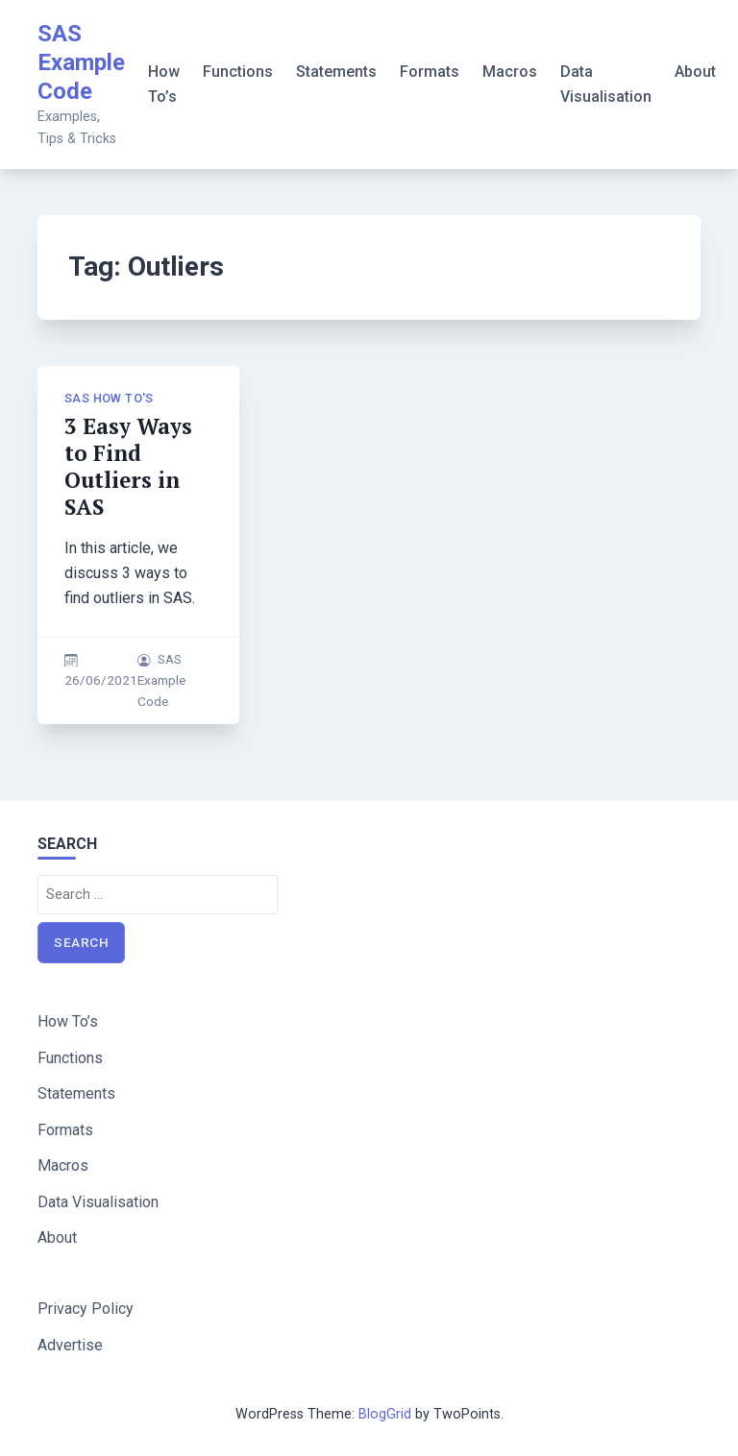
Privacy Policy (85, 1308)
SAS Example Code (81, 62)
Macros (509, 71)
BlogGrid (384, 1414)
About (695, 71)
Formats (429, 71)
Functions (238, 71)
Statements (336, 71)
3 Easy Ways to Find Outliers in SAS (128, 466)
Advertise (70, 1345)
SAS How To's (109, 398)
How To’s (164, 84)
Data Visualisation (606, 84)
